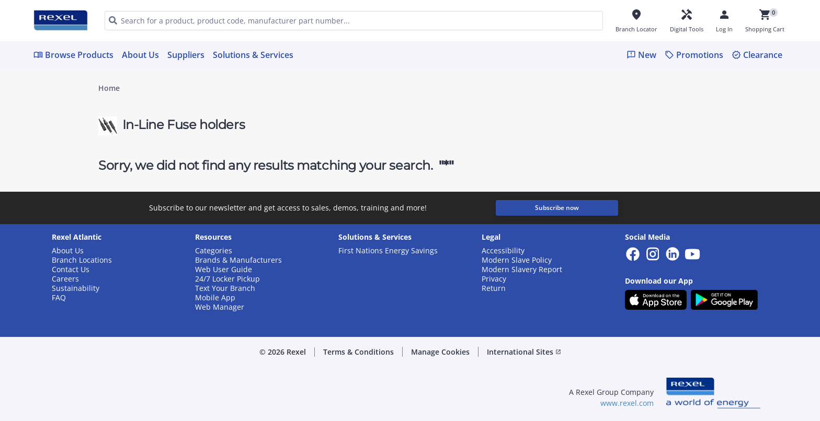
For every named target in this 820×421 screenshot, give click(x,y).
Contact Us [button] (70, 269)
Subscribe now (557, 207)
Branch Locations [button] (82, 260)
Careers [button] (65, 279)
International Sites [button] (524, 352)
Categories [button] (213, 250)
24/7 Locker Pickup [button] (227, 279)
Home (109, 88)
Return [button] (494, 288)
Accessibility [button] (503, 250)
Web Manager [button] (219, 307)
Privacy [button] (494, 279)
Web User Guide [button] (223, 269)
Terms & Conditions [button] (358, 352)
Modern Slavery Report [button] (522, 269)
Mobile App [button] (215, 297)
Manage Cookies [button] (440, 352)
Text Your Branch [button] (225, 288)
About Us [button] (68, 250)
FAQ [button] (59, 297)
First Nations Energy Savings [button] (388, 250)
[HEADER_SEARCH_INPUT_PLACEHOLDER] (354, 20)
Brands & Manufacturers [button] (238, 260)
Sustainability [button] (75, 288)
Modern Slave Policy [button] (517, 260)
